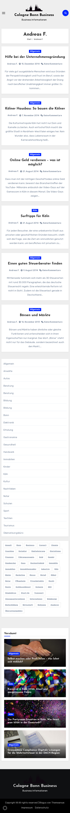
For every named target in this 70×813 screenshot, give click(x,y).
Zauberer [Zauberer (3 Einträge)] (55, 605)
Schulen (7, 503)
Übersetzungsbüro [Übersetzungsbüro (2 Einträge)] (13, 611)
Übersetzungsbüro (13, 533)
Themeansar (57, 802)
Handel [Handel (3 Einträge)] (51, 557)
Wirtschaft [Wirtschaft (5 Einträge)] (28, 605)
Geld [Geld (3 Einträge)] (41, 557)
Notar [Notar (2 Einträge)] (8, 581)
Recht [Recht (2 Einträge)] (51, 581)
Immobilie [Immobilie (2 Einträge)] (53, 563)
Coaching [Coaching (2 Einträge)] (9, 551)
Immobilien (9, 459)
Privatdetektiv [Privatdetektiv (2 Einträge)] (37, 581)
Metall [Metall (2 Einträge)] (43, 575)
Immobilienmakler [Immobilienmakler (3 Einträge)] (28, 569)
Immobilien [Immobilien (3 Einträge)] (10, 569)
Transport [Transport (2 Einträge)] (39, 593)
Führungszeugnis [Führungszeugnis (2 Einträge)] (26, 557)
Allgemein (35, 51)
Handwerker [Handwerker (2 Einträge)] (10, 563)
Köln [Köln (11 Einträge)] (56, 569)
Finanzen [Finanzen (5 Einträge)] (9, 557)
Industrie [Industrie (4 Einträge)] (45, 569)
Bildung (7, 400)
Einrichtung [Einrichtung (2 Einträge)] (55, 551)
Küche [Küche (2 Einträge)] (8, 575)
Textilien (8, 518)
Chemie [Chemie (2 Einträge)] (54, 545)
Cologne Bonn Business (34, 15)
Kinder (6, 466)
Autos (6, 378)
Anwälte (7, 371)
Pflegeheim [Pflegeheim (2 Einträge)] (20, 581)
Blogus (42, 802)
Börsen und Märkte (35, 315)
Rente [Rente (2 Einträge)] (8, 587)
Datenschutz (42, 807)
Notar (6, 496)
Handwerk (8, 452)
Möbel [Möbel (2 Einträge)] (53, 575)
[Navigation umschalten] (3, 13)
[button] (5, 808)
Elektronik (8, 422)
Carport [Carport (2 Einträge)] (42, 545)
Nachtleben (9, 488)
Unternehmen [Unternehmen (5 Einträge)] (36, 599)
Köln (35, 210)
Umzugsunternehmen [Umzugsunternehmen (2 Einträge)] (15, 599)
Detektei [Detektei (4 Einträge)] (23, 551)
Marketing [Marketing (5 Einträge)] (20, 575)
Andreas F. (12, 64)
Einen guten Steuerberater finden (35, 263)
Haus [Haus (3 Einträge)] (23, 563)
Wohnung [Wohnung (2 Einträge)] (42, 605)
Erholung (8, 430)
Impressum (27, 807)
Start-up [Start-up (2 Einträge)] (25, 593)
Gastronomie (10, 437)
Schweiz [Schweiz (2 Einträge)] (39, 587)
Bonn (6, 415)
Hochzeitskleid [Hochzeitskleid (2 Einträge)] (37, 563)
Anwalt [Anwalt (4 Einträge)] (8, 545)
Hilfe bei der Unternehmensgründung (35, 57)
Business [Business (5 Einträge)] (30, 545)
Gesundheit (9, 444)
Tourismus (8, 525)
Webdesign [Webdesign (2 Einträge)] (52, 599)
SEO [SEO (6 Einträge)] (50, 587)
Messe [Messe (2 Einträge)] (32, 575)
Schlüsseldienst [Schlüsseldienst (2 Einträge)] (23, 587)
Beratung (8, 386)
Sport (6, 511)
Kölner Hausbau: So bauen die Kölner (35, 108)
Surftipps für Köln (35, 216)
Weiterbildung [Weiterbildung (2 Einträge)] (11, 605)
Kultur (6, 481)
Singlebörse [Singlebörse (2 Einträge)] (10, 593)
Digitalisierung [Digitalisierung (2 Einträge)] (38, 551)
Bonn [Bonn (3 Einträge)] (18, 545)
